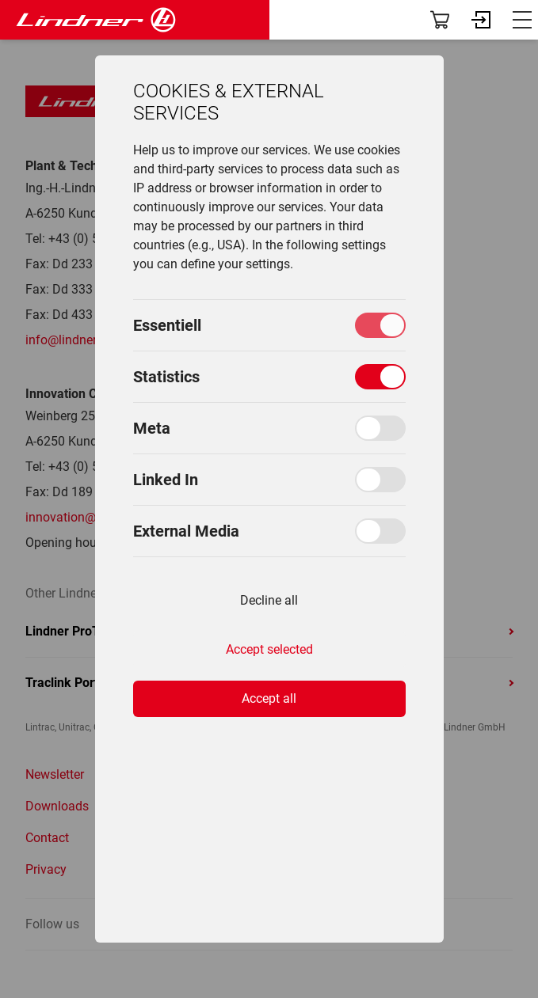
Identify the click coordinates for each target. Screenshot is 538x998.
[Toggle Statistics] (380, 376)
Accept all (269, 698)
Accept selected (269, 649)
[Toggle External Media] (380, 531)
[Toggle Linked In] (380, 479)
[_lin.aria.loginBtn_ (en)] (480, 19)
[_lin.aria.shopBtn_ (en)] (439, 19)
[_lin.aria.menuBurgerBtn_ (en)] (522, 19)
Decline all (269, 600)
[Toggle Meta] (380, 428)
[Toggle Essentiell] (380, 325)
